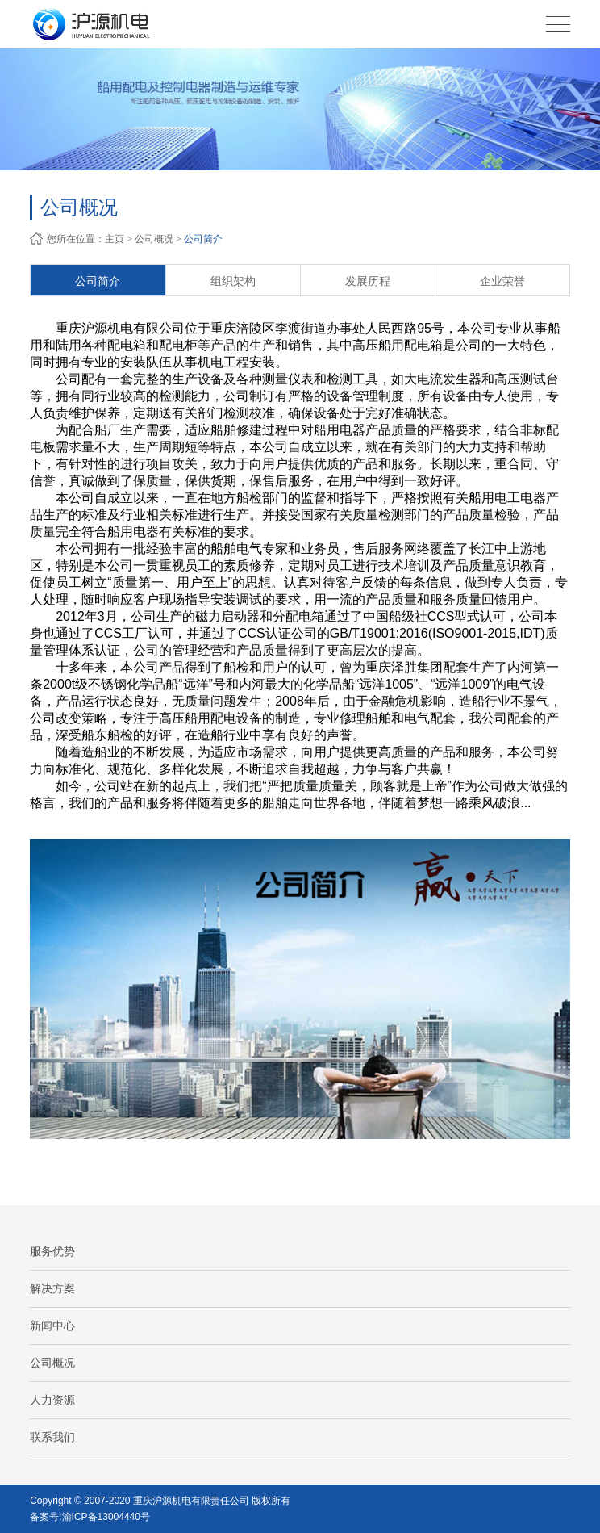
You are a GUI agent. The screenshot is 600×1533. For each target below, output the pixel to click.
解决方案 (52, 1288)
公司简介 (203, 239)
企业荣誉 (502, 280)
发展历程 (367, 280)
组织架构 (233, 280)
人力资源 (52, 1399)
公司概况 (154, 239)
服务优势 (52, 1251)
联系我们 (52, 1436)
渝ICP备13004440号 (106, 1517)
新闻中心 (52, 1325)
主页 (114, 239)
